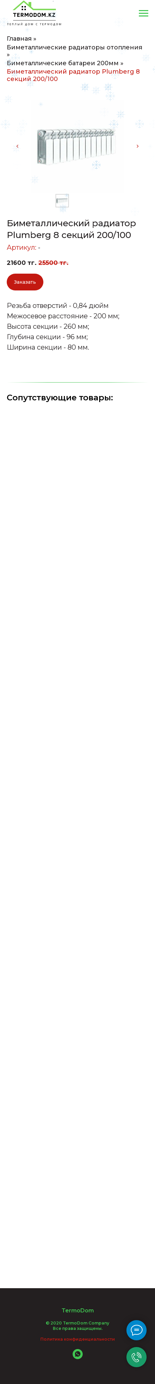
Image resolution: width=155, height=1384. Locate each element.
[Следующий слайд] (137, 146)
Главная (19, 38)
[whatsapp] (78, 1357)
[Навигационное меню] (143, 13)
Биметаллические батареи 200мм (63, 63)
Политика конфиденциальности (77, 1339)
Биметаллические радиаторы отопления (74, 47)
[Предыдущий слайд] (17, 146)
